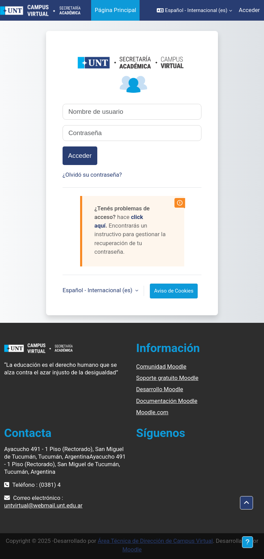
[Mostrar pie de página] (247, 542)
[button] (194, 10)
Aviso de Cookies (173, 291)
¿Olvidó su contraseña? (92, 174)
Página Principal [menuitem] (115, 10)
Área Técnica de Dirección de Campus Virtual (155, 540)
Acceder (249, 10)
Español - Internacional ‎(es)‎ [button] (98, 290)
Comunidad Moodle (161, 366)
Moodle (132, 549)
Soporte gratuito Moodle (167, 377)
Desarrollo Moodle (159, 389)
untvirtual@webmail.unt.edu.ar (43, 505)
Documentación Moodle (166, 400)
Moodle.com (152, 412)
